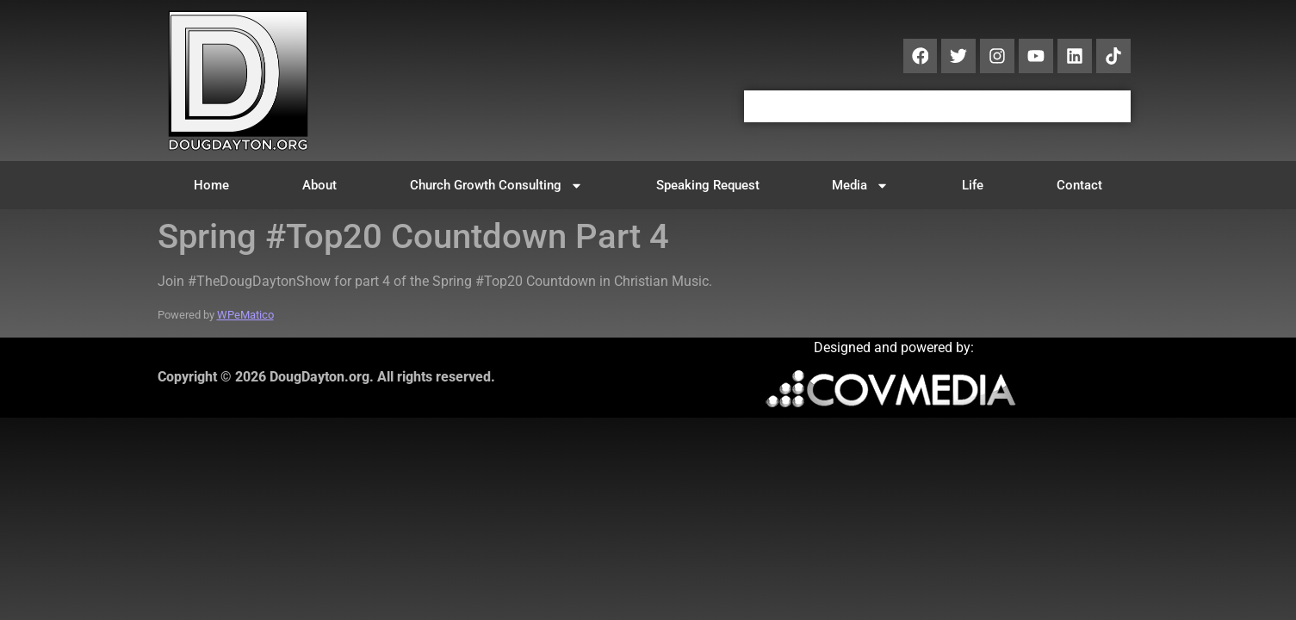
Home (211, 185)
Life (972, 185)
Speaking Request (708, 185)
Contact (1079, 185)
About (319, 185)
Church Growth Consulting (496, 185)
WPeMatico (245, 314)
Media (860, 185)
